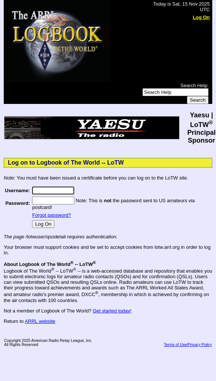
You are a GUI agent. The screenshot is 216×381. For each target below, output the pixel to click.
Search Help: (195, 85)
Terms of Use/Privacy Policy (188, 345)
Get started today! (112, 311)
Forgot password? (51, 215)
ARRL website (40, 321)
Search (198, 100)
